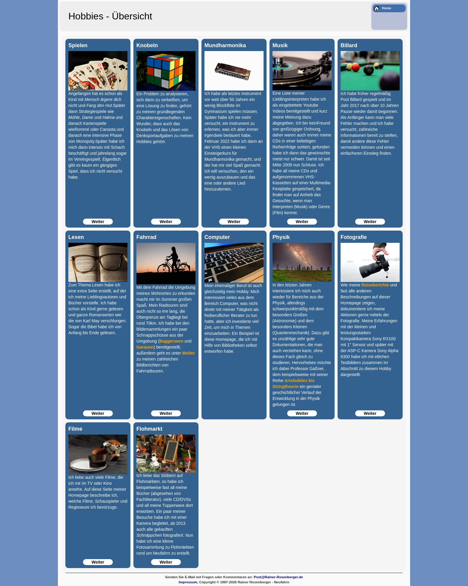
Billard (349, 45)
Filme (75, 429)
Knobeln (147, 45)
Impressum (188, 582)
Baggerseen (171, 341)
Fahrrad (146, 237)
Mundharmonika (225, 45)
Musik (280, 45)
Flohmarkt (149, 429)
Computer (217, 237)
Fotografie (354, 237)
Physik (281, 237)
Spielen (77, 45)
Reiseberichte (375, 285)
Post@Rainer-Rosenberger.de (278, 577)
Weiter (98, 221)
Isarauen (145, 347)
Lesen (76, 237)
